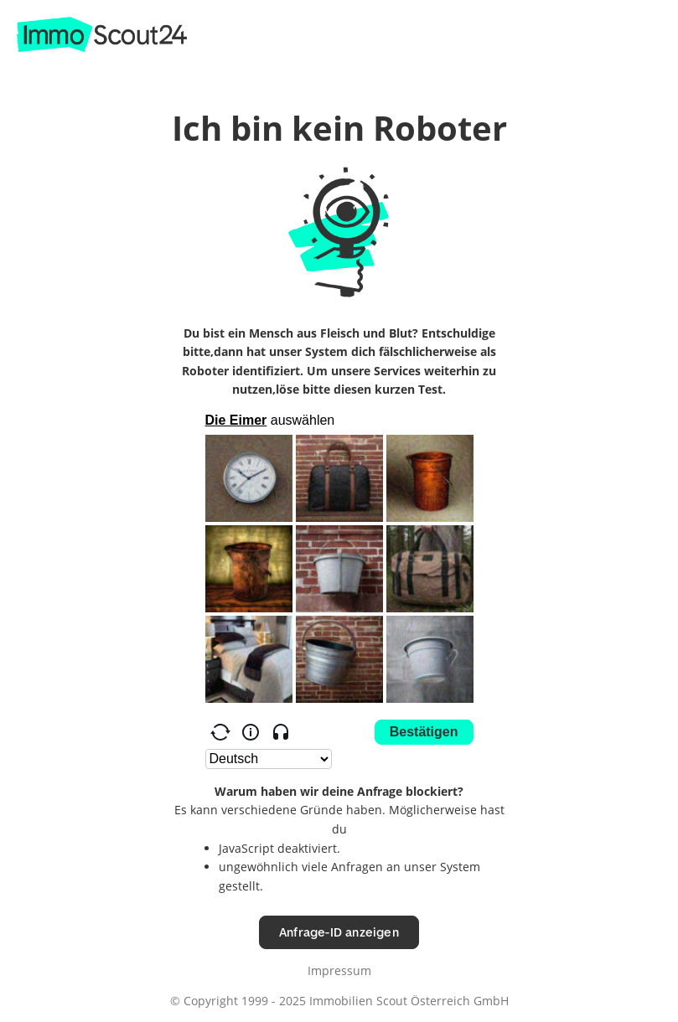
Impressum (339, 970)
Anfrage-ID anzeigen (339, 932)
